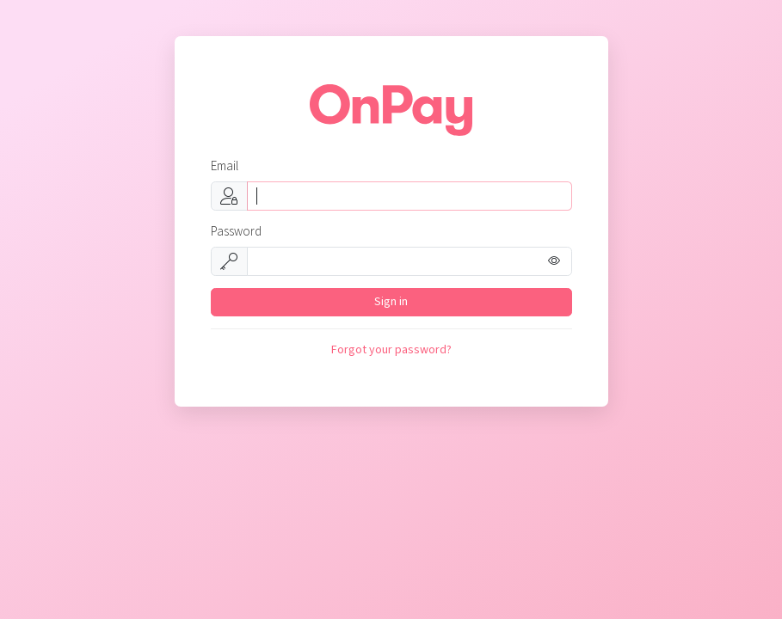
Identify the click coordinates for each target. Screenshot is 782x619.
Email (224, 166)
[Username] (409, 196)
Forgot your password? (391, 350)
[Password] (409, 261)
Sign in (391, 301)
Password (236, 232)
